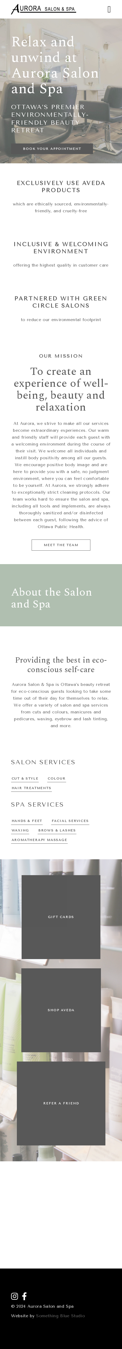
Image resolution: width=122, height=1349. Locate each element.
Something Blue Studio (60, 1315)
